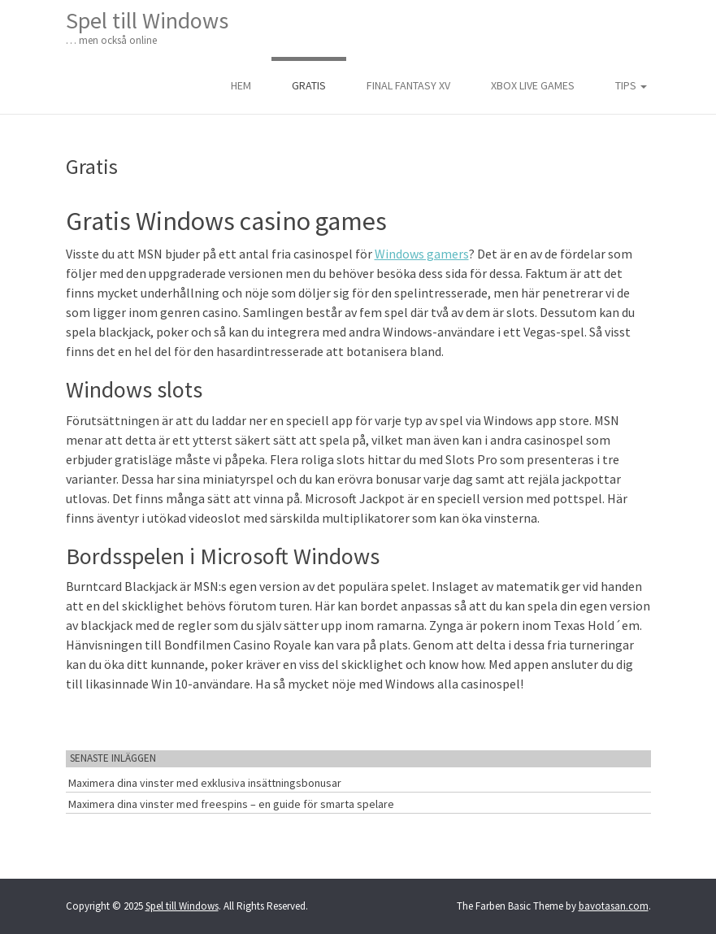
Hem (241, 85)
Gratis (309, 85)
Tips (631, 85)
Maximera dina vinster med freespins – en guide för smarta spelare (231, 804)
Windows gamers (422, 253)
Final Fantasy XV (408, 85)
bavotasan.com (614, 906)
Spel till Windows (147, 27)
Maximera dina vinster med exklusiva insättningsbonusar (204, 782)
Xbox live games (533, 85)
